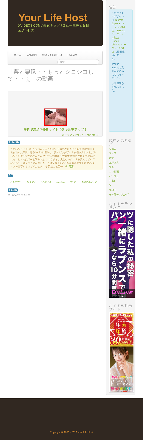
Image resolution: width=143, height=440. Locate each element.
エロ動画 (114, 171)
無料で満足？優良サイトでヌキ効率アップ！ (55, 129)
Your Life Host (52, 17)
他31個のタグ (89, 181)
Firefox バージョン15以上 (118, 34)
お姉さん (114, 162)
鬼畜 (111, 167)
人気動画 (32, 54)
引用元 (70, 166)
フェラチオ (16, 181)
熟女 (111, 157)
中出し (112, 180)
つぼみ (112, 148)
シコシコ (46, 181)
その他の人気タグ (119, 194)
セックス (32, 181)
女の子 (112, 189)
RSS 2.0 (72, 54)
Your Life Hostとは (52, 54)
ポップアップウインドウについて (80, 135)
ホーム (18, 54)
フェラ (112, 153)
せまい (74, 181)
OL (110, 185)
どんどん (61, 181)
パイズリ (114, 176)
